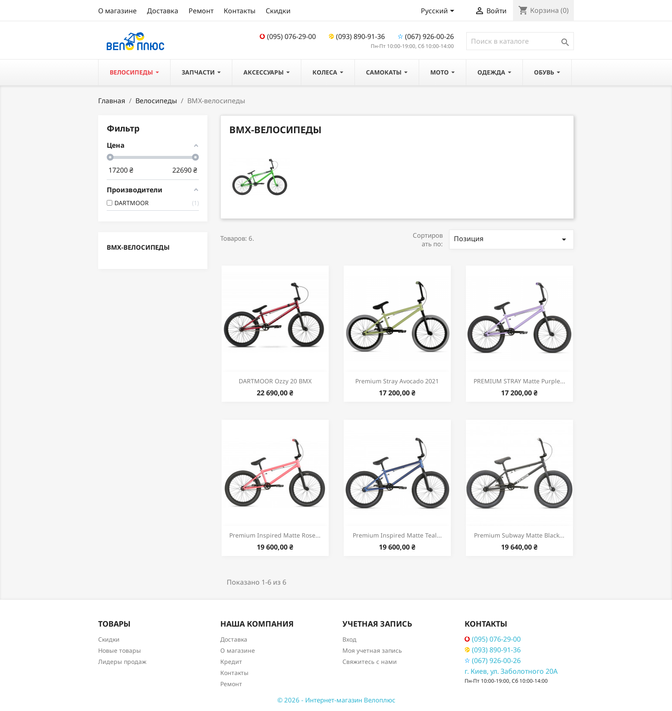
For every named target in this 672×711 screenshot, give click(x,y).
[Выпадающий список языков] (439, 11)
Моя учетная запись (372, 650)
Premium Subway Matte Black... (519, 535)
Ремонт (201, 10)
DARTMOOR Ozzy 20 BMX (275, 381)
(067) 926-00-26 (426, 36)
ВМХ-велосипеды (138, 247)
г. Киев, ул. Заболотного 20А (511, 671)
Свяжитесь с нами (369, 661)
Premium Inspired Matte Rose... (275, 535)
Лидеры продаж (122, 661)
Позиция (511, 239)
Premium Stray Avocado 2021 (397, 381)
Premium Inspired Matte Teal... (397, 535)
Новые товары (119, 650)
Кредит (231, 661)
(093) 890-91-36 (357, 36)
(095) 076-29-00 (288, 36)
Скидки (278, 10)
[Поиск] (520, 41)
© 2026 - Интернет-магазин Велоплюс (336, 700)
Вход (349, 639)
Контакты (239, 10)
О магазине (117, 10)
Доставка (162, 10)
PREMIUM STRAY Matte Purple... (519, 381)
